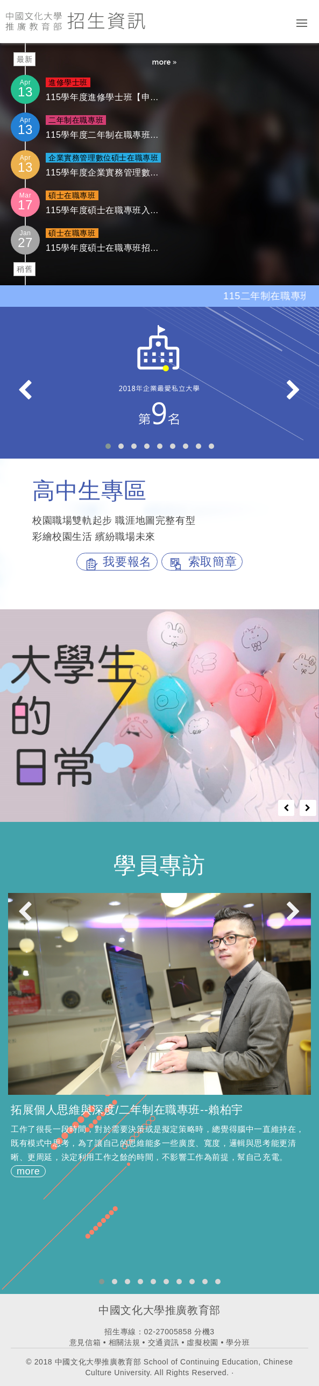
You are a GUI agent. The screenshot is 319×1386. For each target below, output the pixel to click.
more (28, 1171)
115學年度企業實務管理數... (102, 172)
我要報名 (117, 561)
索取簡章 (202, 561)
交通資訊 (163, 1342)
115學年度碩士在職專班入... (102, 210)
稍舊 (24, 269)
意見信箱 (85, 1342)
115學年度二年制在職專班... (102, 134)
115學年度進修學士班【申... (102, 97)
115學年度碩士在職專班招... (102, 247)
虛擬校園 (202, 1342)
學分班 (238, 1342)
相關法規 (124, 1342)
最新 (24, 59)
